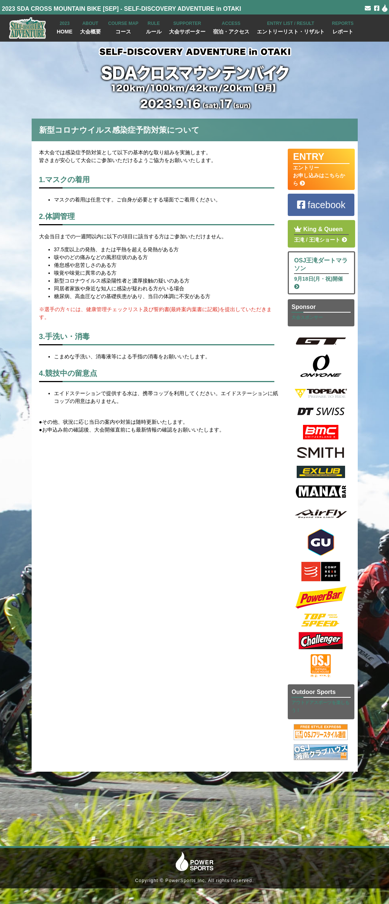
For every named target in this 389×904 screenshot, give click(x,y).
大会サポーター (187, 27)
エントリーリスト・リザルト (291, 27)
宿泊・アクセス (231, 27)
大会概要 (90, 27)
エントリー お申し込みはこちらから (321, 168)
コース (123, 27)
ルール (154, 27)
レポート (343, 27)
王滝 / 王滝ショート (321, 234)
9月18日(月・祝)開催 (321, 272)
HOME (65, 27)
